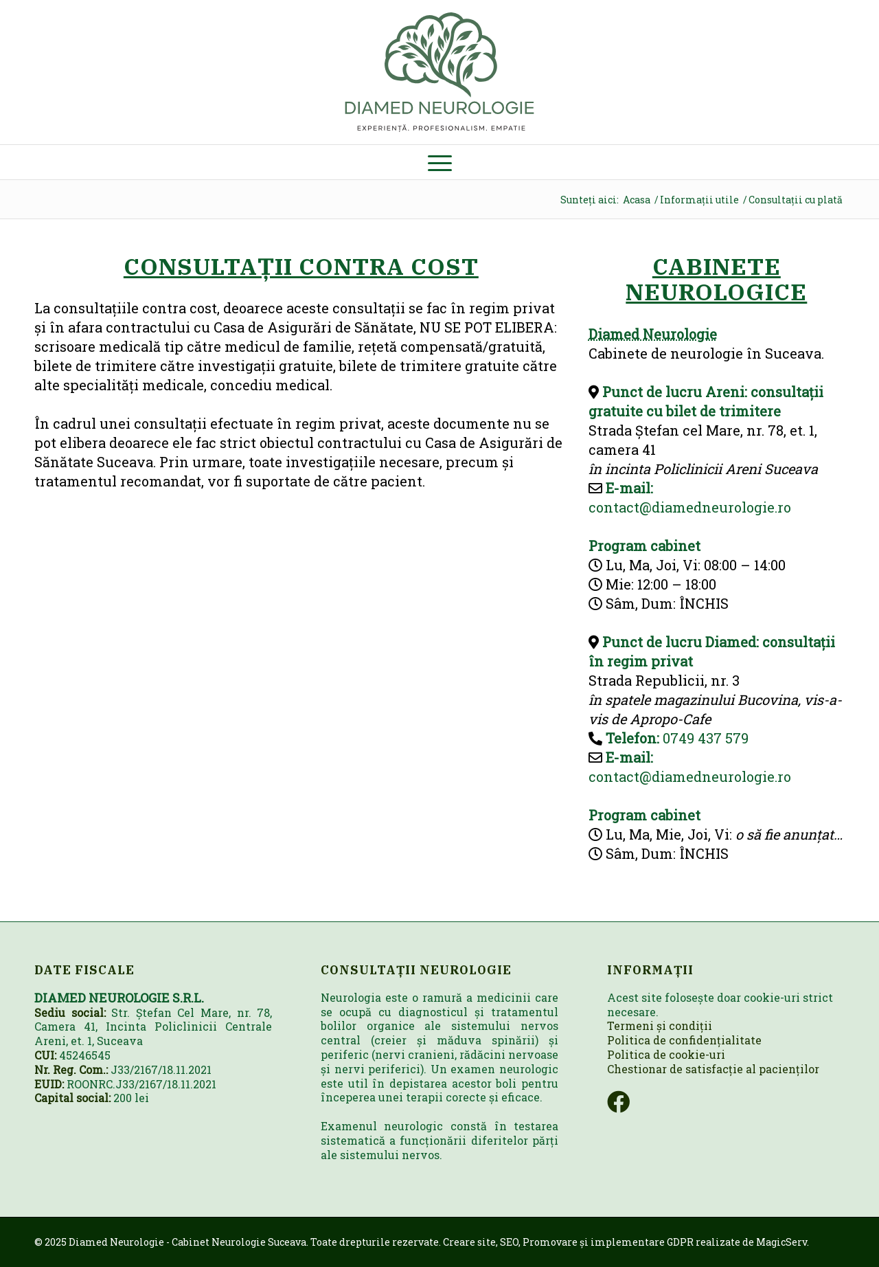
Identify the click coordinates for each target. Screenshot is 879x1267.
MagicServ (781, 1241)
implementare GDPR (642, 1241)
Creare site (469, 1241)
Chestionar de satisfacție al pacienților (713, 1069)
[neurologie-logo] (440, 72)
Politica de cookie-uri (666, 1054)
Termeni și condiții (659, 1025)
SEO (509, 1241)
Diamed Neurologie (653, 334)
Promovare (550, 1241)
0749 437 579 (706, 738)
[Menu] (440, 162)
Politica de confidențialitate (684, 1040)
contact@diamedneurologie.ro (690, 507)
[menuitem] (440, 162)
